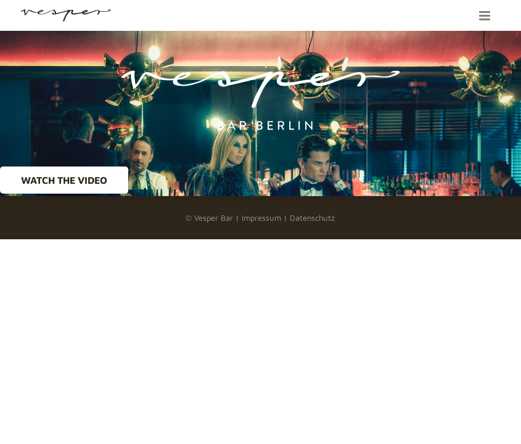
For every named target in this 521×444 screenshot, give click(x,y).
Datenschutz (312, 218)
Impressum (261, 218)
